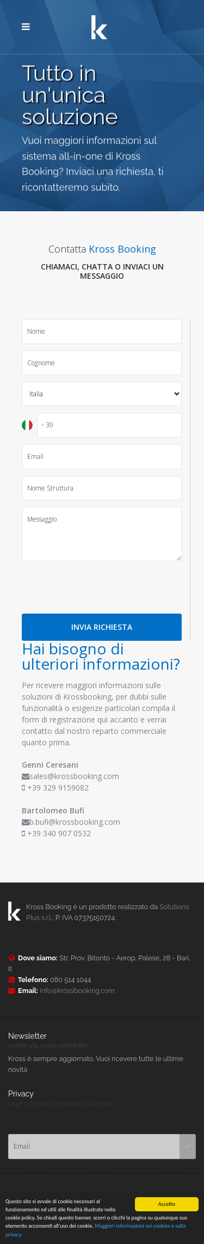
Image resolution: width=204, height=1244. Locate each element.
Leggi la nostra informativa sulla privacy (62, 1103)
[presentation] (104, 587)
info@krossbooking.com (77, 990)
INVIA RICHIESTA (101, 627)
